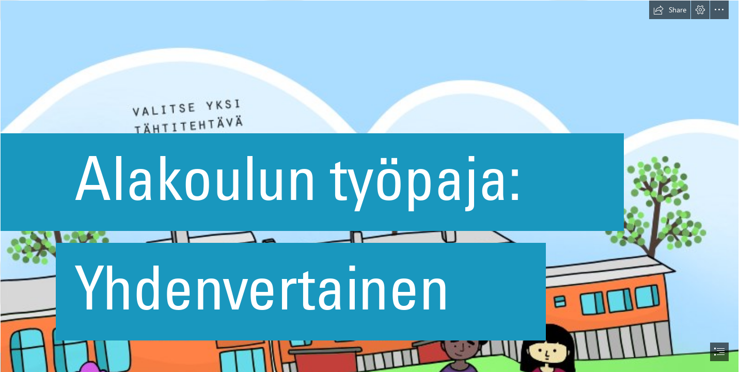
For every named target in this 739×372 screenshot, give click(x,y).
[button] (669, 10)
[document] (369, 186)
